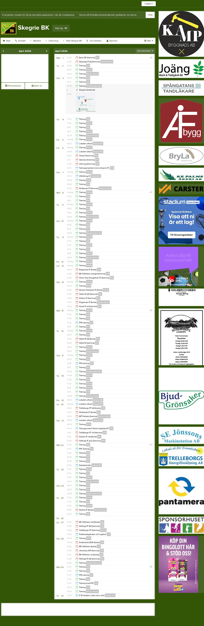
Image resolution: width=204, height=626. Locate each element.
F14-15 (89, 69)
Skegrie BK (98, 143)
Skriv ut (37, 85)
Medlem (35, 40)
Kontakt (20, 40)
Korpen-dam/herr (94, 86)
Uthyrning (52, 40)
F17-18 (89, 123)
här (76, 15)
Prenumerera (13, 85)
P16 (88, 78)
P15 (88, 127)
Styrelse (112, 40)
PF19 (89, 180)
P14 (97, 57)
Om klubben (94, 40)
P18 (88, 119)
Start (6, 40)
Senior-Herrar (107, 61)
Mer (148, 40)
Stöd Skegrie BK (72, 40)
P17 (88, 65)
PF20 (89, 469)
